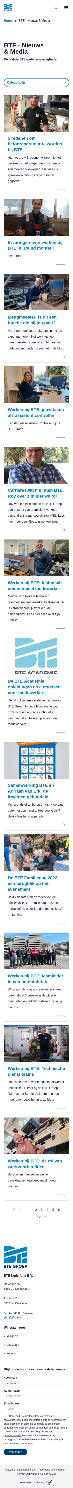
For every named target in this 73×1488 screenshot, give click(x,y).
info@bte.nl (13, 1317)
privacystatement (13, 1435)
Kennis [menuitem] (10, 1353)
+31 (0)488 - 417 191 (18, 1312)
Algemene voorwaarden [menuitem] (52, 1469)
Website (24, 1482)
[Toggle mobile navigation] (66, 7)
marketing (38, 1482)
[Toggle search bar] (56, 7)
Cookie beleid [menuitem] (48, 1473)
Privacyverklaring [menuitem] (27, 1473)
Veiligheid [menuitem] (12, 1336)
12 (39, 1217)
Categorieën (16, 82)
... (26, 1209)
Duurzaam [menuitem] (12, 1344)
